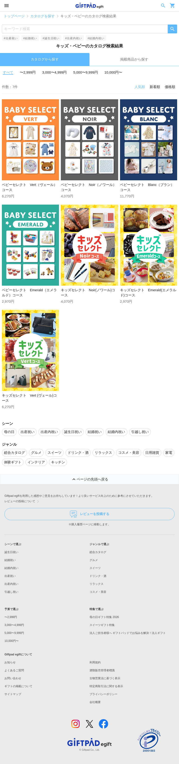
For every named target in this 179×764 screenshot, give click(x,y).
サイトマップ (12, 694)
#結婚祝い (30, 38)
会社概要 (95, 702)
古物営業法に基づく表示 (105, 678)
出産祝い (10, 576)
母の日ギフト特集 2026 (104, 617)
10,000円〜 (113, 72)
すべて (8, 72)
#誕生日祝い (51, 38)
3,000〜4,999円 (54, 72)
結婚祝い (10, 560)
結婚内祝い (11, 568)
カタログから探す (45, 59)
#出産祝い (10, 38)
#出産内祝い (73, 38)
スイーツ (95, 568)
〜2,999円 (28, 72)
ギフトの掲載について (18, 686)
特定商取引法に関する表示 (106, 686)
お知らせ (10, 662)
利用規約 (95, 662)
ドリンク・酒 (98, 576)
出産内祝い (11, 584)
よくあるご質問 (14, 670)
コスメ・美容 (98, 591)
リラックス (96, 584)
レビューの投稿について (22, 501)
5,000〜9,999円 (85, 72)
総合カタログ (98, 552)
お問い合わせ (12, 678)
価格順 (170, 87)
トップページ (14, 16)
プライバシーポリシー (103, 694)
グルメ (94, 560)
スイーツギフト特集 (102, 625)
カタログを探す (42, 16)
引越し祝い (11, 591)
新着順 (155, 87)
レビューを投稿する (89, 514)
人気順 (139, 87)
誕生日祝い (11, 552)
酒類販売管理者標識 (102, 670)
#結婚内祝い (96, 38)
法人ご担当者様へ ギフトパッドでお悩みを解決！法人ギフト (128, 633)
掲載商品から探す (134, 59)
